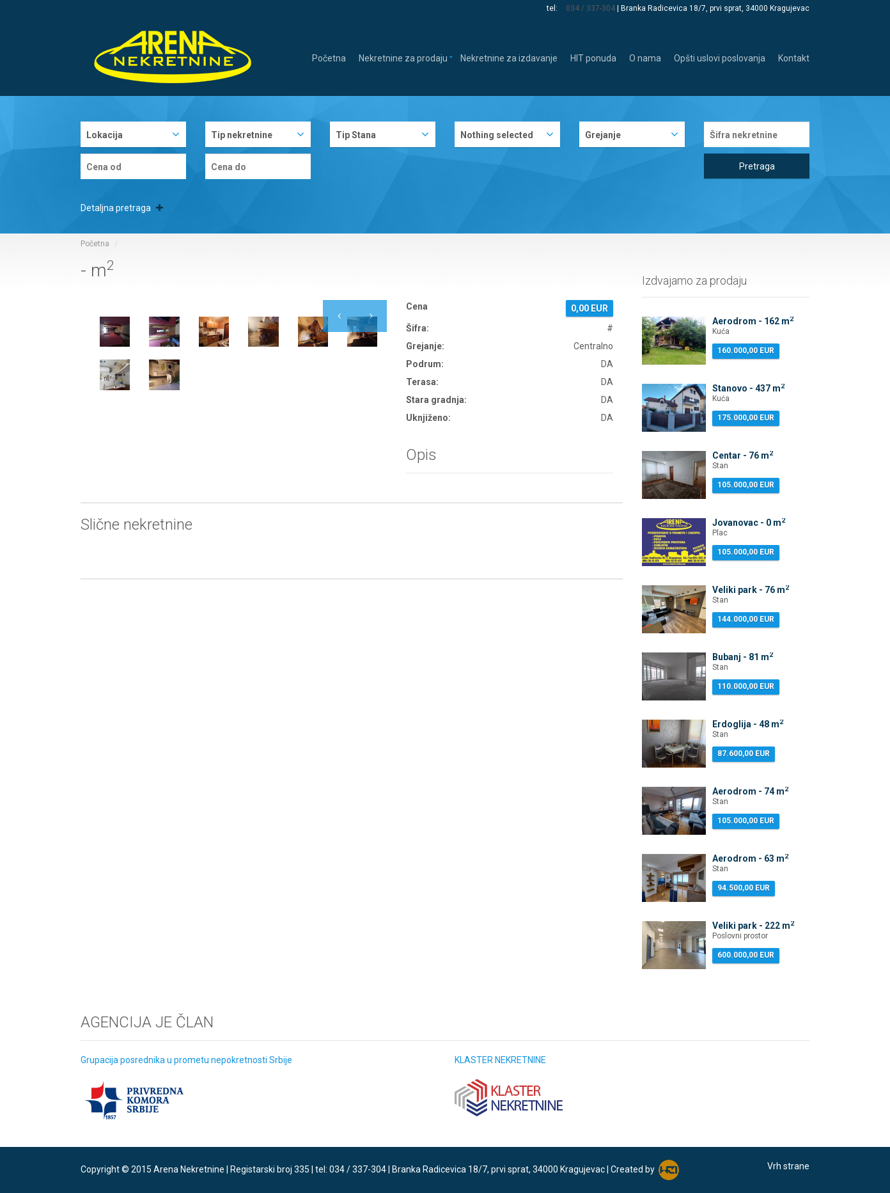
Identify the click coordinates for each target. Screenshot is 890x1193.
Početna (329, 57)
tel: (553, 8)
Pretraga (757, 166)
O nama (645, 57)
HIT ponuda (593, 57)
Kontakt (793, 57)
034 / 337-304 (590, 8)
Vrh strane (788, 1166)
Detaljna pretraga (122, 208)
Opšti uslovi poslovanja (719, 57)
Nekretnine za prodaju (403, 57)
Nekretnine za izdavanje (509, 57)
